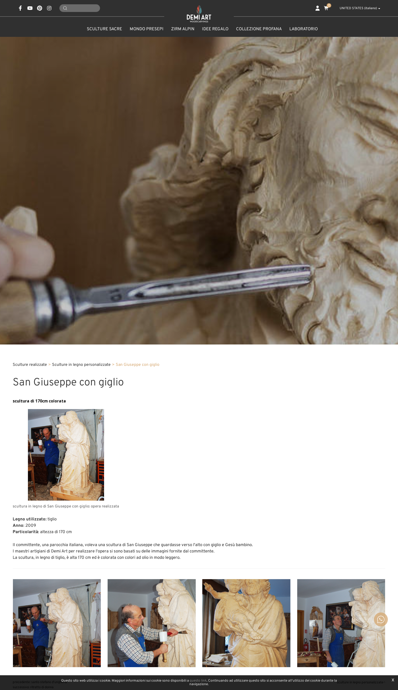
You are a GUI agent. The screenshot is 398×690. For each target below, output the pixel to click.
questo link (198, 681)
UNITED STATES (357, 8)
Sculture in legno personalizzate (81, 364)
